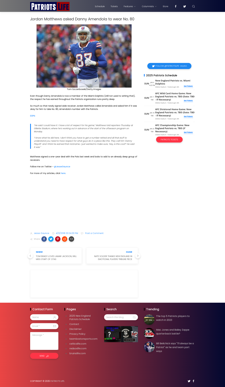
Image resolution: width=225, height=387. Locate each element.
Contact (74, 324)
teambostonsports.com (83, 339)
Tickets (114, 6)
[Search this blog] (121, 317)
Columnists (149, 6)
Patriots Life (57, 381)
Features (130, 6)
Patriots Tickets (169, 139)
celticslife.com (77, 343)
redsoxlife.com (77, 348)
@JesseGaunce (62, 166)
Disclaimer (75, 329)
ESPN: (32, 115)
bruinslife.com (77, 353)
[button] (44, 239)
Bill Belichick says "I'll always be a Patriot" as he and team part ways (175, 347)
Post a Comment (94, 233)
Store (165, 6)
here (63, 173)
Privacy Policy (77, 334)
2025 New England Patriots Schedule (80, 317)
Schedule (100, 6)
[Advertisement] (84, 206)
